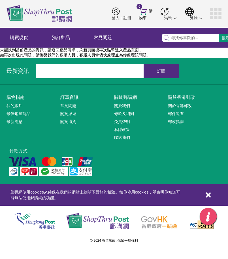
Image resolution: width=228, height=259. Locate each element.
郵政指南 (176, 121)
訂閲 (161, 71)
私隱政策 (122, 129)
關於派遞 (68, 113)
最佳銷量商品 (18, 113)
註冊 (127, 18)
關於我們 (122, 105)
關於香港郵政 (181, 97)
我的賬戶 (14, 105)
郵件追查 (176, 113)
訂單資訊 (69, 97)
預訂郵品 (61, 37)
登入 (116, 18)
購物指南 (16, 97)
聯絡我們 (122, 137)
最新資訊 (18, 71)
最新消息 (14, 121)
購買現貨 (19, 37)
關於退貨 (68, 121)
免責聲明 (122, 121)
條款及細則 (124, 113)
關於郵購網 (125, 97)
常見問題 (103, 37)
